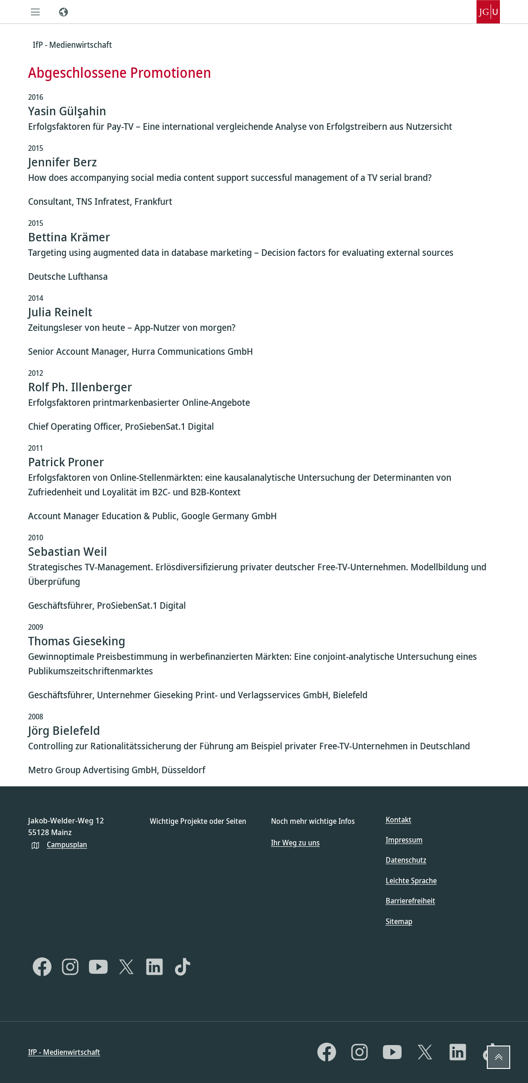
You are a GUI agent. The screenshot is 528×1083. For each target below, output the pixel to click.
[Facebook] (42, 966)
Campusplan (67, 844)
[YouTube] (98, 966)
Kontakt (398, 819)
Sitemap (399, 921)
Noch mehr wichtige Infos (313, 821)
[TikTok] (182, 966)
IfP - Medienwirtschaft (64, 1052)
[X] (126, 966)
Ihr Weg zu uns (295, 842)
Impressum (404, 840)
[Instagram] (70, 966)
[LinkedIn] (154, 966)
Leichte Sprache (411, 880)
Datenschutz (406, 860)
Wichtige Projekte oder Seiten (198, 821)
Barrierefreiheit (410, 901)
